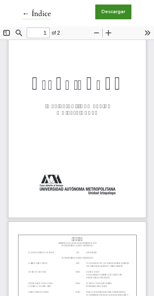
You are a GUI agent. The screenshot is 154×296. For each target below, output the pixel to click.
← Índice (36, 14)
